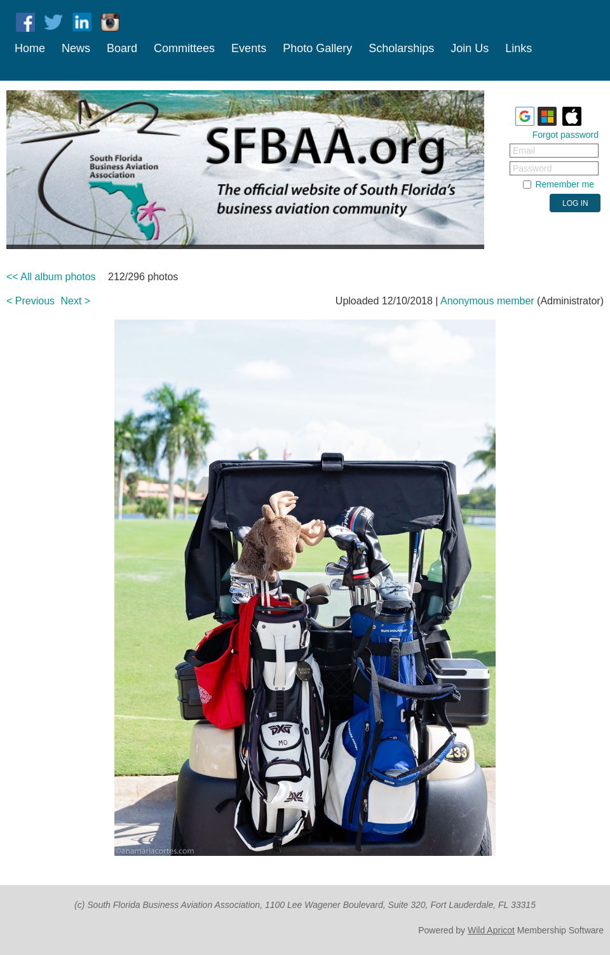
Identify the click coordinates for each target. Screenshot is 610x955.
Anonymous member (487, 300)
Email (524, 151)
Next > (76, 300)
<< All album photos (51, 276)
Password (532, 168)
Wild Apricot (491, 930)
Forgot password (565, 135)
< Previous (30, 300)
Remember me (564, 184)
